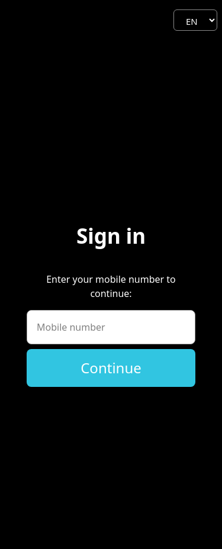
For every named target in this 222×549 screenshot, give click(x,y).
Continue (111, 367)
